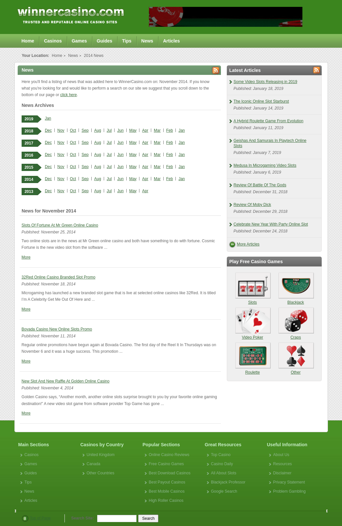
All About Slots (223, 473)
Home (28, 40)
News (147, 40)
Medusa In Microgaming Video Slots (265, 165)
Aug (97, 130)
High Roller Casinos (166, 500)
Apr (145, 130)
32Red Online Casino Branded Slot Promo (58, 277)
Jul (109, 130)
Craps (296, 324)
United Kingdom (101, 454)
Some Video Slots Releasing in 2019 (265, 81)
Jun (120, 130)
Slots (252, 289)
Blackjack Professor (228, 482)
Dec (48, 130)
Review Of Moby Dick (252, 204)
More (26, 257)
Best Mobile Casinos (167, 491)
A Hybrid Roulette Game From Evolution (268, 121)
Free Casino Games (166, 464)
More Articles (248, 244)
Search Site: (82, 518)
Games (79, 40)
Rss (216, 70)
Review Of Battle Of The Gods (260, 185)
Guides (104, 40)
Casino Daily (222, 464)
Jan (48, 118)
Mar (157, 130)
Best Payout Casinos (167, 482)
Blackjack (296, 289)
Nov (60, 130)
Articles (171, 40)
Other (296, 359)
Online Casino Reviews (169, 454)
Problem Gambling (289, 491)
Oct (73, 130)
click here (68, 95)
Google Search (224, 491)
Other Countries (101, 473)
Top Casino (221, 454)
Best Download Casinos (169, 473)
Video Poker (252, 324)
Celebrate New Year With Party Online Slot (271, 224)
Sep (84, 130)
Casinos (53, 40)
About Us (281, 454)
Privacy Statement (289, 482)
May (133, 130)
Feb (169, 130)
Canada (93, 464)
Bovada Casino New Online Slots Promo (57, 329)
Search (148, 518)
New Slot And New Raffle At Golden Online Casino (66, 381)
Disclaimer (282, 473)
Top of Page (40, 518)
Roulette (252, 359)
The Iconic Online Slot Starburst (261, 101)
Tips (127, 40)
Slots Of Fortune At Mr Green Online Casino (60, 225)
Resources (282, 464)
